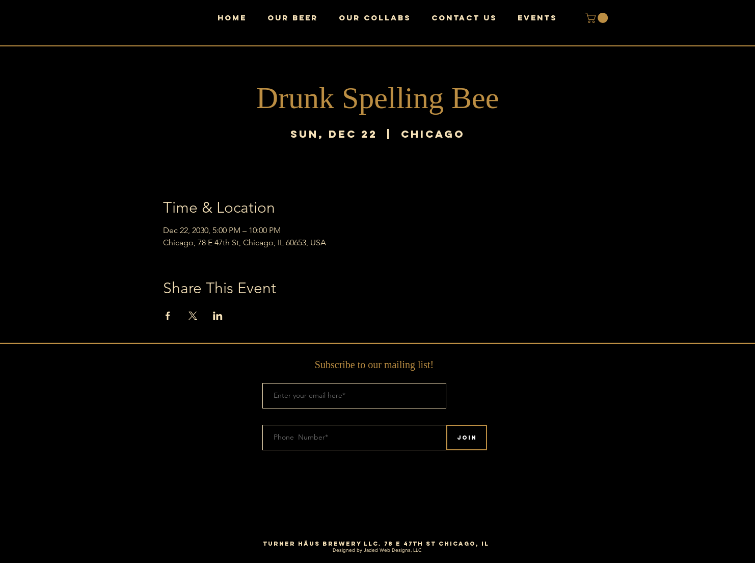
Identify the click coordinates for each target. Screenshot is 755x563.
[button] (597, 18)
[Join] (466, 437)
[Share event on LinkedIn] (218, 316)
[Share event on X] (193, 316)
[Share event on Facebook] (168, 316)
